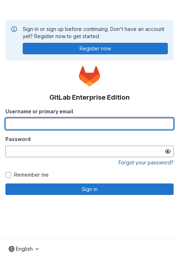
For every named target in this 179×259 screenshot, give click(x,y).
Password (18, 139)
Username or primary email (39, 111)
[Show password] (168, 151)
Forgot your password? (146, 162)
